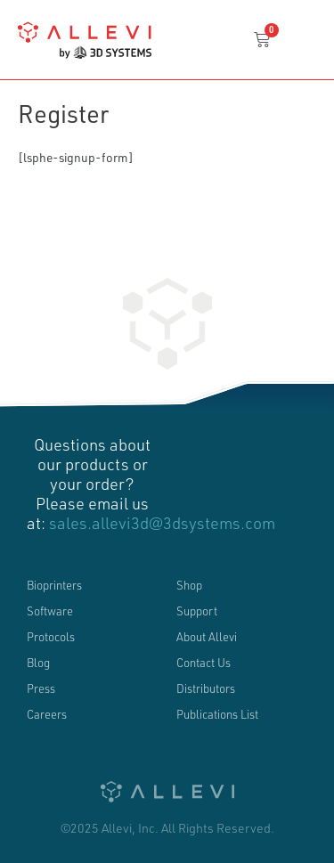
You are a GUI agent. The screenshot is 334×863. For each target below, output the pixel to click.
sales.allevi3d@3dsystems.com (162, 522)
